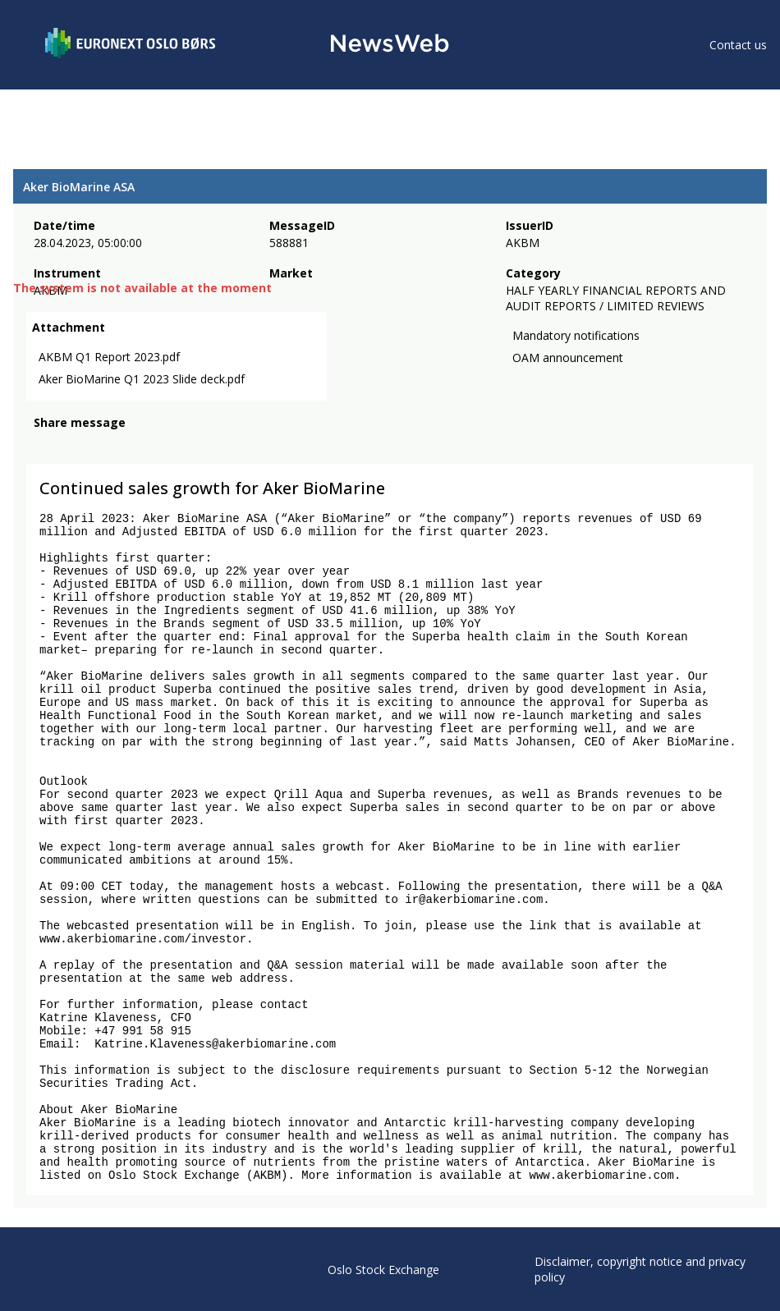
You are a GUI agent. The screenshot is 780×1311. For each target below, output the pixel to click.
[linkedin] (99, 445)
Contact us (738, 45)
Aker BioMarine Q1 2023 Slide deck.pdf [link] (142, 379)
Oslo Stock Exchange (383, 1269)
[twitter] (69, 445)
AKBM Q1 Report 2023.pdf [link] (109, 356)
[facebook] (43, 445)
